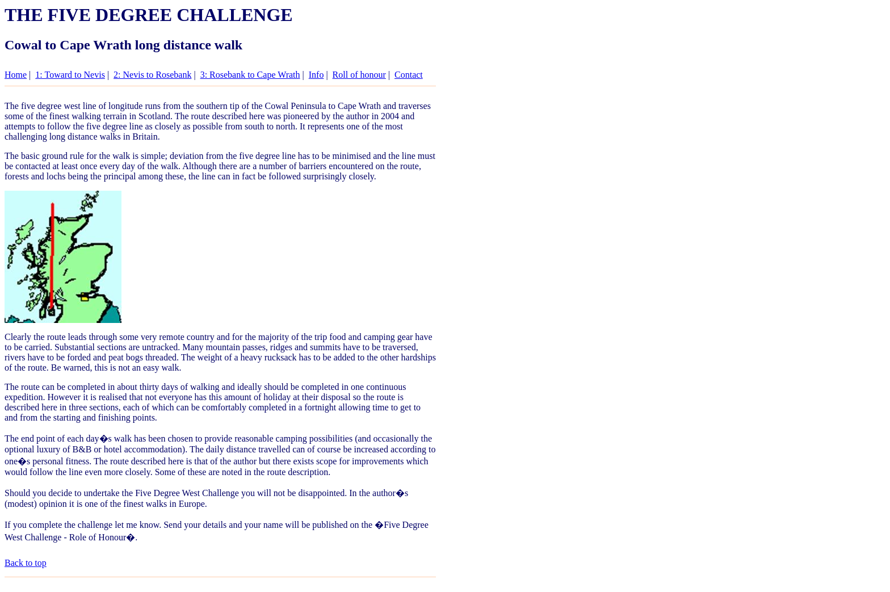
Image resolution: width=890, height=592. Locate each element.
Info (316, 74)
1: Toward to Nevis (70, 74)
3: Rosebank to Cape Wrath (250, 74)
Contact (408, 74)
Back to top (26, 563)
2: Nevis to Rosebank (152, 74)
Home (16, 74)
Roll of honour (359, 74)
